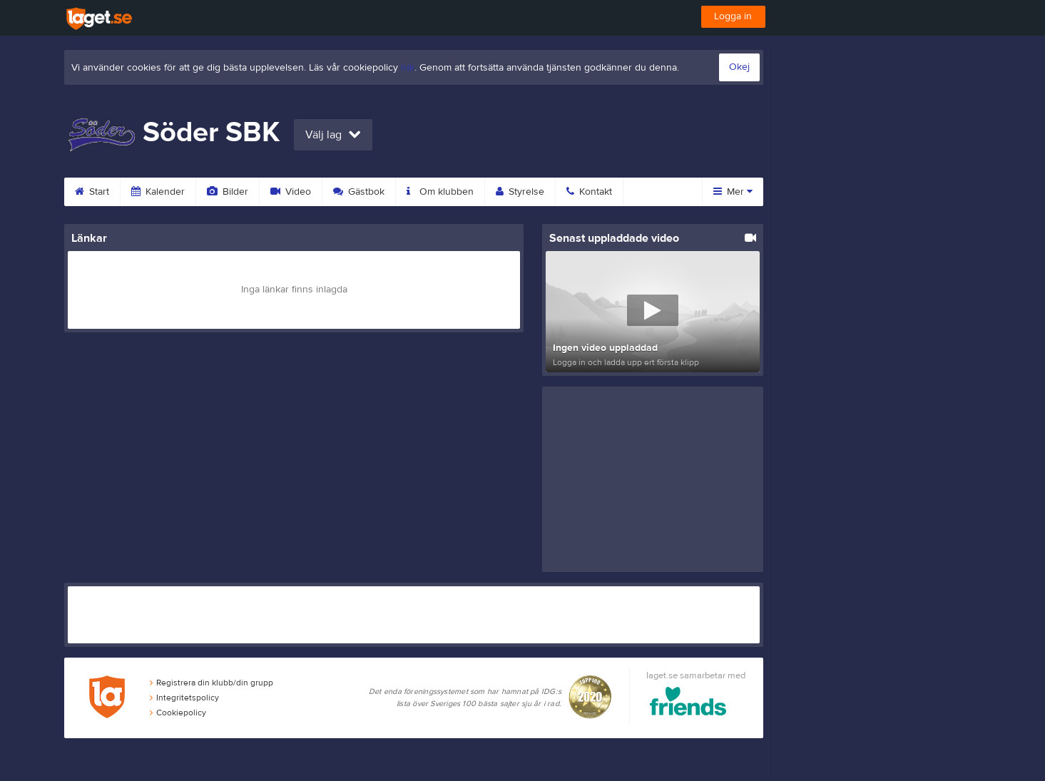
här (407, 67)
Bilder (227, 191)
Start (92, 191)
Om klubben (440, 191)
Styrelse (520, 191)
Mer (733, 191)
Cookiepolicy (178, 712)
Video (290, 191)
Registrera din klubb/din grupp (211, 682)
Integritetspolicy (184, 697)
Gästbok (358, 191)
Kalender (158, 191)
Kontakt (589, 191)
